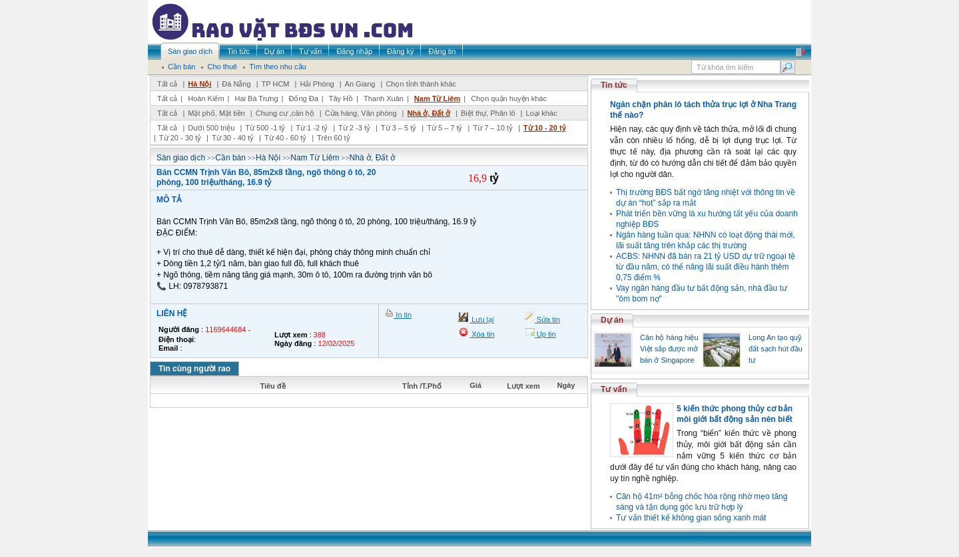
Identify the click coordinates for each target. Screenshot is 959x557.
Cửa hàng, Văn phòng (361, 113)
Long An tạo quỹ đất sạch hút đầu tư (775, 348)
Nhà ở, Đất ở (428, 113)
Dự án (612, 320)
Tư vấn (614, 389)
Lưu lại (481, 319)
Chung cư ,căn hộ (285, 113)
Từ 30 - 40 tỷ (233, 138)
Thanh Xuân (384, 98)
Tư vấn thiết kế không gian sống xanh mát (691, 517)
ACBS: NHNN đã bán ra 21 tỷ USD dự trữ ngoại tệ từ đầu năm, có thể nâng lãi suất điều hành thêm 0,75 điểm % (705, 267)
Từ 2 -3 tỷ (354, 128)
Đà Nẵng (236, 84)
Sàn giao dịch (181, 157)
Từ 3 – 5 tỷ (398, 128)
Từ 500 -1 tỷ (265, 128)
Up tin (545, 334)
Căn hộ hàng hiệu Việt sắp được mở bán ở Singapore (669, 348)
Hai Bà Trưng (256, 98)
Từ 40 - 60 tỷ (285, 138)
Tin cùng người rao (194, 368)
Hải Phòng (317, 84)
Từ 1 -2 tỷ (312, 128)
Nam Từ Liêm (437, 98)
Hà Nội (199, 84)
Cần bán (230, 157)
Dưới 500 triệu (211, 128)
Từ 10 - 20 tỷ (544, 128)
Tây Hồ (341, 98)
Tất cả (167, 84)
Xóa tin (482, 334)
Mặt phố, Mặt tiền (216, 113)
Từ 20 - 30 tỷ (180, 138)
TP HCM (276, 84)
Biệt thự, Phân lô (488, 113)
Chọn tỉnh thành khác (421, 84)
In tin (403, 315)
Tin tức (614, 85)
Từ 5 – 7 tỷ (444, 128)
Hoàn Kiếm (206, 98)
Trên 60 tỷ (333, 138)
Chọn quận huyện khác (509, 98)
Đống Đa (303, 98)
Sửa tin (547, 319)
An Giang (360, 84)
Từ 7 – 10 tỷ (492, 128)
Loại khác (541, 113)
